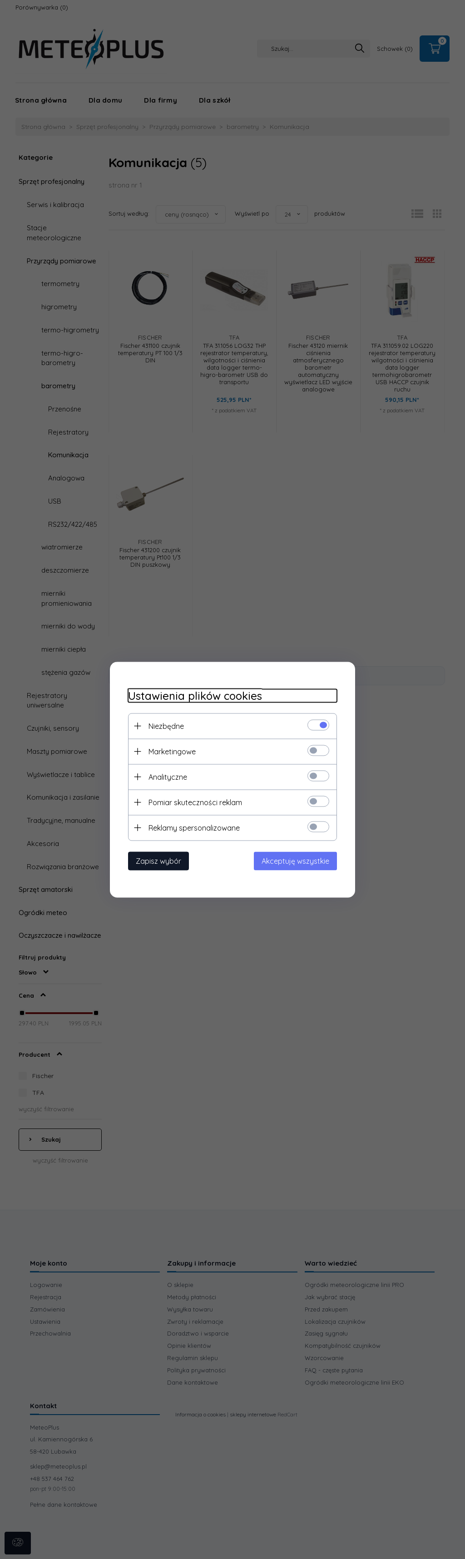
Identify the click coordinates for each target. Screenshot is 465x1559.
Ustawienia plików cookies (195, 695)
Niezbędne (166, 725)
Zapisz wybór (158, 860)
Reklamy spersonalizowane (194, 827)
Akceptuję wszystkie (295, 860)
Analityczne (167, 776)
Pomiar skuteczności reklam (195, 802)
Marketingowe (172, 751)
